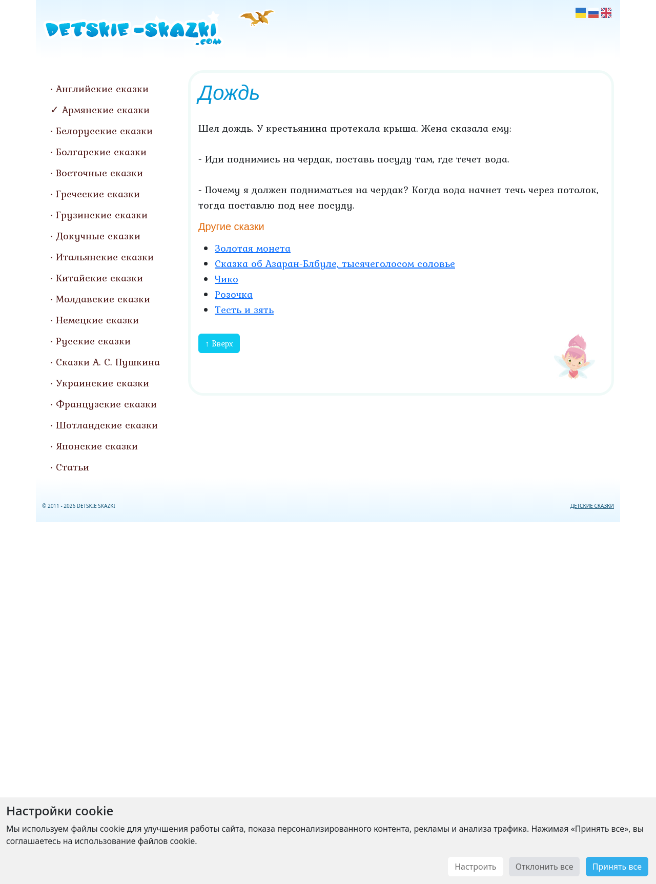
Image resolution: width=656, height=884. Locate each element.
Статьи (72, 467)
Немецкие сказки (97, 319)
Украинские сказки (102, 382)
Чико (226, 278)
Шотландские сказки (107, 425)
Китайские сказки (99, 277)
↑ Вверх (219, 343)
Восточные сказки (99, 172)
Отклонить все (544, 866)
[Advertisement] (328, 701)
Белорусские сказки (104, 130)
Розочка (234, 294)
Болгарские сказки (101, 151)
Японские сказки (97, 446)
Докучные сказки (98, 235)
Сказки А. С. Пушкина (108, 361)
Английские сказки (102, 88)
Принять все (617, 866)
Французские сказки (106, 404)
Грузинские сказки (102, 214)
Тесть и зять (244, 309)
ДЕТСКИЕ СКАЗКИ (592, 505)
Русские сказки (93, 340)
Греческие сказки (98, 193)
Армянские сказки (106, 109)
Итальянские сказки (105, 256)
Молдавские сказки (103, 298)
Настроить (475, 866)
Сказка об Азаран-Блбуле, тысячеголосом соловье (335, 263)
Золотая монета (253, 248)
